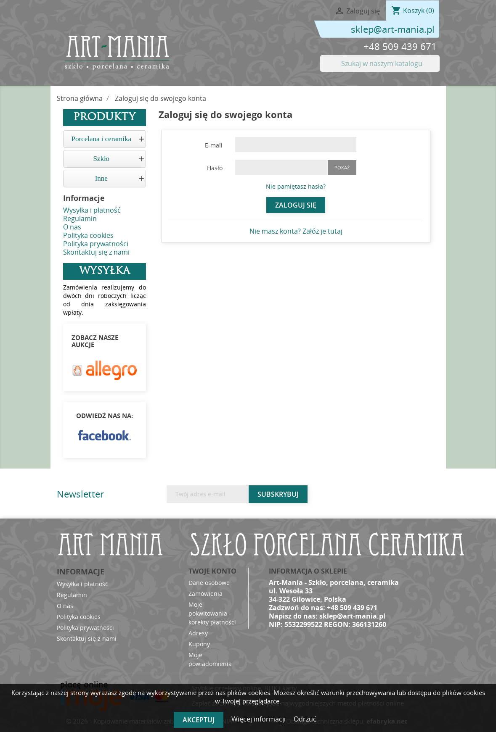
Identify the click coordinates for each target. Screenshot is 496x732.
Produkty (104, 118)
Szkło (101, 159)
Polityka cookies (88, 235)
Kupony (199, 644)
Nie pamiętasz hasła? (296, 186)
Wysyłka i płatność (92, 210)
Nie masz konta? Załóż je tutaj (295, 231)
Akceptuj (199, 719)
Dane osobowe (209, 583)
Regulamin (80, 218)
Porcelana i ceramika (101, 139)
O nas (72, 227)
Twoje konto (212, 571)
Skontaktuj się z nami (96, 252)
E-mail (214, 145)
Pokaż (342, 167)
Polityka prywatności (95, 243)
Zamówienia (205, 594)
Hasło (215, 168)
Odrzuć (305, 719)
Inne (101, 178)
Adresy (198, 633)
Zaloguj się (295, 205)
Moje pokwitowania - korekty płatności (212, 613)
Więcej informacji (259, 719)
